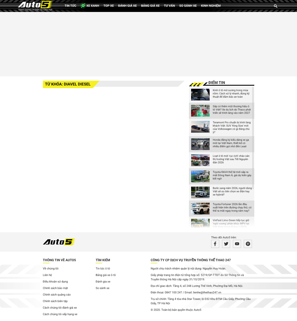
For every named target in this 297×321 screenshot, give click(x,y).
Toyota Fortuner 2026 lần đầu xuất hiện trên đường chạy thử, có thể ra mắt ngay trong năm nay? (232, 207)
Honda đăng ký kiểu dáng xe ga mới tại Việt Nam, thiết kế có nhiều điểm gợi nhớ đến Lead (231, 143)
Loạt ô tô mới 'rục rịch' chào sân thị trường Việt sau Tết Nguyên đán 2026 (231, 159)
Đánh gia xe (103, 281)
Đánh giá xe (127, 6)
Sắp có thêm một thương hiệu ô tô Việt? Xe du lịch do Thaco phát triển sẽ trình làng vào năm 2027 (232, 109)
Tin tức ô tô (103, 268)
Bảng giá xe (150, 6)
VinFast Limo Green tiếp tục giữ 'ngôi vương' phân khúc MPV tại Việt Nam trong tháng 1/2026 (231, 223)
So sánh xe (188, 6)
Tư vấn (169, 6)
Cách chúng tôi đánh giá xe (60, 307)
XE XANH (90, 5)
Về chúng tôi (51, 268)
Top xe (109, 6)
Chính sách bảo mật (55, 288)
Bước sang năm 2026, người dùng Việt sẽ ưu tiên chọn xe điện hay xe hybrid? (232, 191)
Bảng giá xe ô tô (106, 275)
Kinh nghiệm (211, 6)
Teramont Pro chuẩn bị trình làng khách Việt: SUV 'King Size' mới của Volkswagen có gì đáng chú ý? (232, 127)
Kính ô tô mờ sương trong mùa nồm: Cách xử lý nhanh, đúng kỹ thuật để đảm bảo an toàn (231, 93)
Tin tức (70, 6)
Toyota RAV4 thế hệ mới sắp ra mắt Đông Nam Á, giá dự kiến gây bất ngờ (232, 175)
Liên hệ (47, 275)
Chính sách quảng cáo (57, 294)
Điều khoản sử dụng (55, 281)
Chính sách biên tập (55, 301)
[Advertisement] (148, 43)
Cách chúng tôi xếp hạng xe (60, 314)
